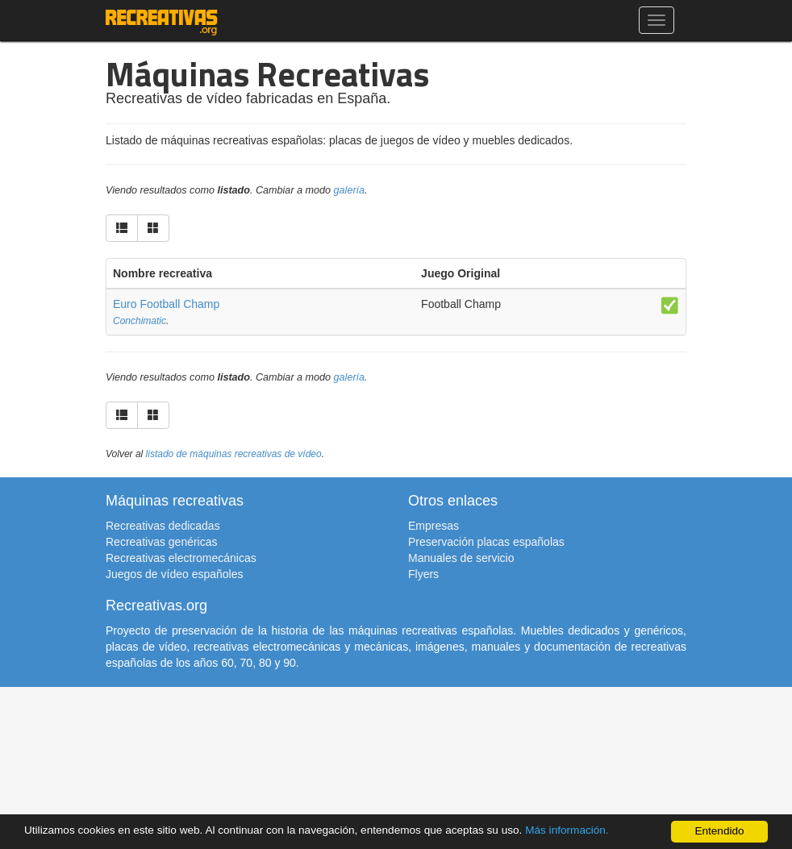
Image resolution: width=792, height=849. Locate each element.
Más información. (567, 830)
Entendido (719, 831)
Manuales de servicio (461, 557)
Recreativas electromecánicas (181, 557)
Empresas (433, 525)
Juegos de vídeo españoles (174, 574)
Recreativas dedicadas (163, 525)
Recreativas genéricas (162, 541)
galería (349, 190)
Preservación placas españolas (486, 541)
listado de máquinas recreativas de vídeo (234, 454)
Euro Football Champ (166, 304)
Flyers (423, 574)
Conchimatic (139, 321)
